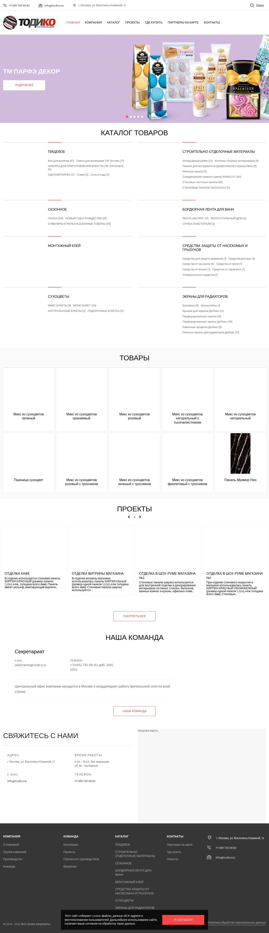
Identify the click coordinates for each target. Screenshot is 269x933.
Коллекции (70, 844)
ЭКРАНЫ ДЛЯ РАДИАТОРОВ (205, 296)
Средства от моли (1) (229, 264)
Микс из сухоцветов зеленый (28, 416)
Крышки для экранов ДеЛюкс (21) (203, 311)
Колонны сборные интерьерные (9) (236, 161)
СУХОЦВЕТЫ (58, 296)
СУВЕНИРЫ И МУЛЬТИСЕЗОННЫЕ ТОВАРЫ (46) (79, 224)
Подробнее (24, 85)
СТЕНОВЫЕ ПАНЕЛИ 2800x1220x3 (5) (206, 188)
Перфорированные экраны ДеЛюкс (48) (207, 322)
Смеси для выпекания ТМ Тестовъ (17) (100, 161)
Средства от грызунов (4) (198, 264)
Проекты (132, 22)
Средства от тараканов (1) (228, 269)
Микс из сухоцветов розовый (134, 416)
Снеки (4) (82, 175)
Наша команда (134, 711)
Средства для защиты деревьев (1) (204, 259)
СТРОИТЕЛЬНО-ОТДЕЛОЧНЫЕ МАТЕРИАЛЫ (218, 152)
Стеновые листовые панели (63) (202, 182)
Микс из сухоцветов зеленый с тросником (134, 482)
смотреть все (134, 616)
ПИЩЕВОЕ (56, 152)
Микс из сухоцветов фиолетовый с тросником (187, 482)
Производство (12, 859)
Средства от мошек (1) (196, 269)
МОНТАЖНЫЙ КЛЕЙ (64, 246)
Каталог (113, 22)
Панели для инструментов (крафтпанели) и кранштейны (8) (219, 166)
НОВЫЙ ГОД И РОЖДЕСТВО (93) (86, 218)
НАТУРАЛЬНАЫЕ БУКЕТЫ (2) (67, 311)
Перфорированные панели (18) (201, 316)
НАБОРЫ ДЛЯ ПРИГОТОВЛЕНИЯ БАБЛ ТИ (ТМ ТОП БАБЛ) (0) (85, 168)
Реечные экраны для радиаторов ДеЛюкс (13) (210, 332)
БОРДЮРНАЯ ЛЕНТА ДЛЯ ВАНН (208, 209)
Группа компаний (14, 852)
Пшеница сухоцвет (28, 480)
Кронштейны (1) (210, 305)
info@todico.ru (17, 781)
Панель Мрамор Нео (240, 480)
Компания (93, 22)
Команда (9, 866)
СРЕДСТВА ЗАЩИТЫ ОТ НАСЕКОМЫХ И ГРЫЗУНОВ (215, 248)
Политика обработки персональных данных (236, 922)
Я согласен (183, 919)
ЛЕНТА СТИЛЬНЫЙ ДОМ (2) (228, 218)
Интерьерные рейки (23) (197, 161)
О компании (11, 844)
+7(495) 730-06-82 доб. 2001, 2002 (91, 667)
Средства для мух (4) (241, 259)
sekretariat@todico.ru (30, 665)
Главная (73, 22)
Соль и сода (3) (100, 175)
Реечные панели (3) (194, 171)
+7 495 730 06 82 (85, 781)
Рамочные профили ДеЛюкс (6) (202, 327)
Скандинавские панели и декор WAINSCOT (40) (211, 177)
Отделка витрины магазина (98, 573)
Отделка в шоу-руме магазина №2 (167, 575)
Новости (172, 859)
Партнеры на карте (183, 22)
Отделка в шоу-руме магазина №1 (234, 575)
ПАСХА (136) (55, 218)
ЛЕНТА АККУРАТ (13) (195, 218)
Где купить (154, 22)
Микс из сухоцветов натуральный (240, 416)
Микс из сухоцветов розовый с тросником (81, 482)
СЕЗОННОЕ (57, 209)
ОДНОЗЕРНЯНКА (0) (61, 175)
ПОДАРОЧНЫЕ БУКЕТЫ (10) (106, 311)
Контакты (212, 22)
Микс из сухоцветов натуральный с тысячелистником (187, 418)
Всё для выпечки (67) (61, 161)
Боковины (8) (190, 305)
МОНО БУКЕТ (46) (84, 305)
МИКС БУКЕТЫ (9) (59, 305)
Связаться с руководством (81, 859)
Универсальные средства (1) (200, 275)
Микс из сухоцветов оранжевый (81, 416)
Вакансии (69, 866)
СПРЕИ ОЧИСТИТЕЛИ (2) (198, 224)
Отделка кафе (17, 573)
